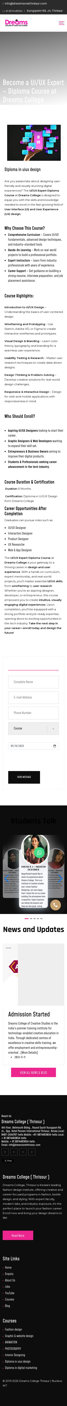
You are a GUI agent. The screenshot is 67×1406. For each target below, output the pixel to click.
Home (8, 1268)
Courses (9, 1299)
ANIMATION (11, 1342)
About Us (10, 1280)
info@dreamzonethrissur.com (26, 3)
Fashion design (13, 1330)
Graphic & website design (19, 1336)
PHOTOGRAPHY (13, 1349)
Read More (18, 1236)
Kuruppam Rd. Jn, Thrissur (45, 11)
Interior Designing (15, 1355)
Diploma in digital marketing (21, 1368)
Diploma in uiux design (18, 1362)
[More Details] (29, 1052)
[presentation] (35, 759)
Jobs (7, 1287)
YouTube (9, 1293)
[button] (60, 878)
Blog (7, 1306)
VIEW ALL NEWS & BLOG (33, 1073)
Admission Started (29, 1014)
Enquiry (9, 1274)
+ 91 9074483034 (10, 1138)
